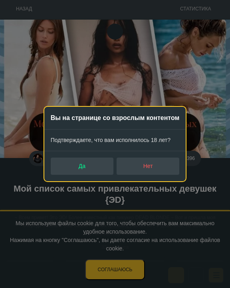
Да (82, 166)
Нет (148, 166)
